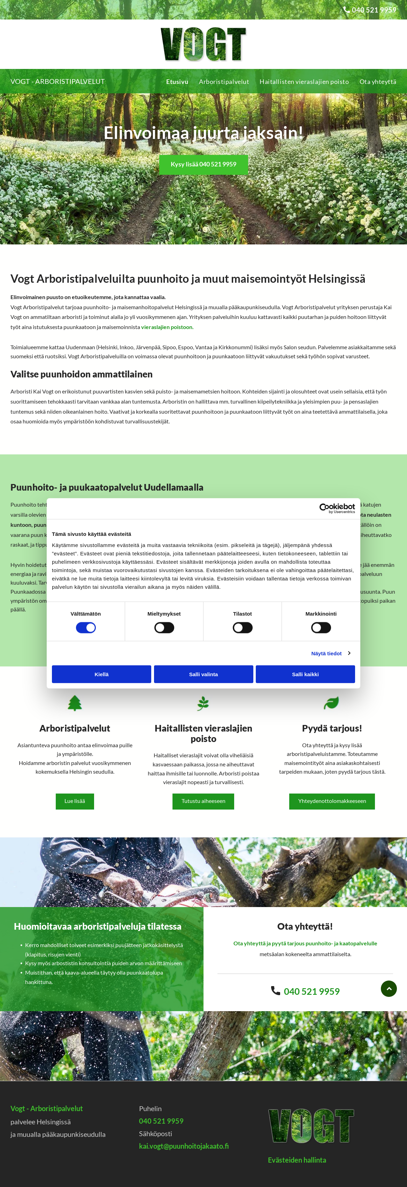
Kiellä (101, 674)
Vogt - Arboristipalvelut (57, 81)
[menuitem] (172, 81)
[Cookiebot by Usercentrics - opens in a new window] (324, 508)
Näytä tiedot (327, 653)
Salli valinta (203, 674)
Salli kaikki (305, 674)
